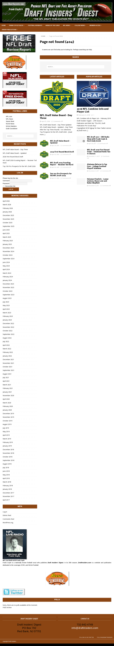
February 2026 (8, 208)
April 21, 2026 (55, 178)
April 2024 (6, 269)
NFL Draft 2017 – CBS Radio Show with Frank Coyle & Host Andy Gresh (98, 139)
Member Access (95, 25)
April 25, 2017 (92, 143)
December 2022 (8, 323)
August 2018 (7, 464)
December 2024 (8, 248)
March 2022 (7, 349)
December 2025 (8, 215)
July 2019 (6, 428)
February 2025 (8, 241)
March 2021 (7, 385)
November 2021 (8, 363)
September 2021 (8, 370)
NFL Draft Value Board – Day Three (15, 149)
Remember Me (9, 186)
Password (6, 183)
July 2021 (6, 377)
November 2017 (8, 496)
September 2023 (8, 295)
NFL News (66, 25)
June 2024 (6, 262)
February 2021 (8, 388)
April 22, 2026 (55, 154)
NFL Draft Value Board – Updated (14, 153)
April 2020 (6, 399)
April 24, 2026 (55, 145)
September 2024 (8, 259)
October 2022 (7, 331)
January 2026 (7, 212)
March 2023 (7, 313)
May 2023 (6, 305)
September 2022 (8, 334)
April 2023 (6, 309)
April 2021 (6, 381)
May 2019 (6, 431)
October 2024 (7, 255)
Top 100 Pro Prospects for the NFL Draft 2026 (19, 166)
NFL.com (9, 116)
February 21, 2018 (84, 115)
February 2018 (8, 486)
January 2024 (7, 280)
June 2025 (6, 230)
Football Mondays (35, 25)
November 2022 (8, 327)
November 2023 (8, 287)
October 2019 (7, 421)
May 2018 (6, 475)
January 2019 (7, 446)
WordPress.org (8, 523)
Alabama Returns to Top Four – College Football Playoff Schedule (97, 166)
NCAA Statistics (11, 126)
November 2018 (8, 453)
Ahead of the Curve (52, 25)
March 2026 (7, 205)
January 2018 (7, 489)
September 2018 (8, 460)
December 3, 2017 (94, 171)
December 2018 (8, 450)
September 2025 (8, 226)
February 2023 (8, 316)
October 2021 (7, 367)
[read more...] (83, 130)
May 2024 (6, 266)
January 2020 (7, 410)
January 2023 (7, 320)
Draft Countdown (11, 128)
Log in (5, 512)
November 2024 (8, 251)
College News (80, 25)
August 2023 (7, 298)
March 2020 (7, 403)
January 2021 (7, 392)
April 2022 (6, 345)
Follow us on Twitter (86, 637)
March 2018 (7, 482)
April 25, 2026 (46, 121)
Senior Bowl (10, 121)
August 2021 (7, 374)
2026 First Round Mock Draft (62, 152)
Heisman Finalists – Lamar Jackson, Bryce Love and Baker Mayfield (98, 181)
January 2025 (7, 244)
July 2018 (6, 468)
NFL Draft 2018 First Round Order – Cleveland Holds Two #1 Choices (98, 152)
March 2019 (7, 439)
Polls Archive (7, 607)
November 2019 (8, 417)
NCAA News (10, 124)
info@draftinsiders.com (85, 627)
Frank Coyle (7, 562)
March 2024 (7, 273)
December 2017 (8, 493)
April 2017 (6, 500)
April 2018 (6, 478)
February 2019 (8, 442)
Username (6, 181)
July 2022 (6, 341)
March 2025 (7, 237)
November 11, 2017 (94, 156)
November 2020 (8, 395)
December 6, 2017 (94, 185)
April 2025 (6, 233)
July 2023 (6, 302)
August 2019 (7, 424)
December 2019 (8, 413)
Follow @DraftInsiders (104, 637)
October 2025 (7, 223)
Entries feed (7, 515)
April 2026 (6, 201)
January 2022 (7, 356)
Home (4, 25)
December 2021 (8, 359)
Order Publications (9, 30)
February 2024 (8, 277)
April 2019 (6, 435)
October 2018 (7, 457)
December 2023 (8, 284)
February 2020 (8, 406)
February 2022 (8, 352)
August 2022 (7, 338)
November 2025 (8, 219)
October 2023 (7, 291)
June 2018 (6, 471)
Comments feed (8, 519)
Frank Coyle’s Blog (16, 25)
